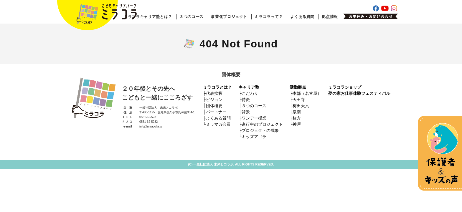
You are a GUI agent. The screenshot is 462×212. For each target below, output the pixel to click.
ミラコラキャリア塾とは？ (148, 16)
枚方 (297, 118)
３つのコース (191, 16)
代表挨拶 (214, 93)
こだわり (250, 93)
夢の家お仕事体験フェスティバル (359, 93)
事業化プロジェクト (229, 16)
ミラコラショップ (344, 87)
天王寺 (299, 99)
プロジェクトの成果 (260, 130)
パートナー (216, 112)
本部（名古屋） (307, 93)
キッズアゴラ (254, 136)
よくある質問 (302, 16)
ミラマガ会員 (218, 124)
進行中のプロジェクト (262, 124)
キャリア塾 (249, 87)
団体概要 (214, 105)
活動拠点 (298, 87)
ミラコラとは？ (217, 87)
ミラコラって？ (269, 16)
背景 (246, 112)
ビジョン (214, 99)
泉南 (297, 112)
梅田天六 (301, 105)
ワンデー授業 (254, 118)
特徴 (246, 99)
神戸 (297, 124)
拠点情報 (330, 16)
